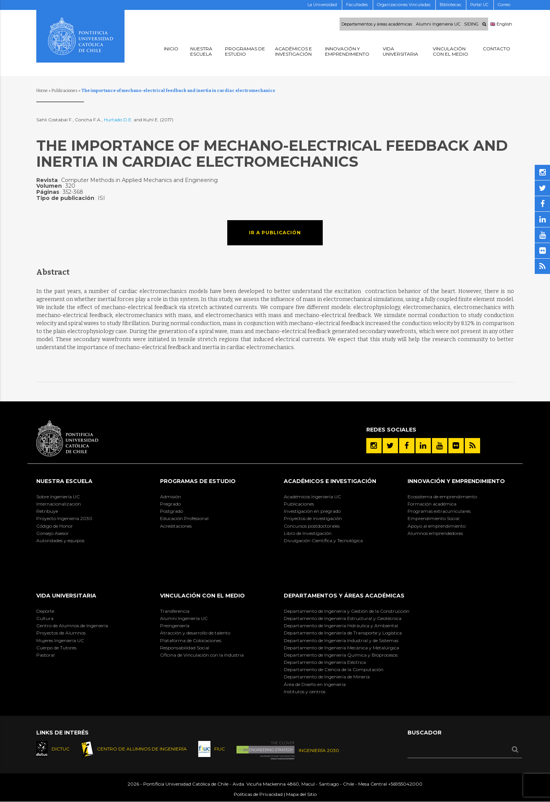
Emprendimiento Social (433, 518)
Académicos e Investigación (330, 481)
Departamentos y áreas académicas (376, 24)
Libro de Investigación (308, 533)
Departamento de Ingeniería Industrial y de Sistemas (341, 640)
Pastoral (45, 655)
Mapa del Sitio (301, 794)
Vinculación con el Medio (202, 595)
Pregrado (170, 504)
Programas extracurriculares (439, 511)
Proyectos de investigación (313, 518)
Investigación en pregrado (312, 511)
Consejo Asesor (52, 533)
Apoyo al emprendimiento (437, 526)
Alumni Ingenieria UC (438, 24)
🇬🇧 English (501, 24)
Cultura (44, 618)
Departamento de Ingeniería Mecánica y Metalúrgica (341, 648)
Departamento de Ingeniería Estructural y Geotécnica (342, 618)
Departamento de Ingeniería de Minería (327, 677)
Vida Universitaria (66, 595)
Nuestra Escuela (64, 481)
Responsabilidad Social (184, 648)
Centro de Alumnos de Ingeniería (72, 625)
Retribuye (47, 511)
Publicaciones (65, 90)
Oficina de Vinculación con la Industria (202, 655)
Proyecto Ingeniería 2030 (64, 518)
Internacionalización (58, 504)
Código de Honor (54, 526)
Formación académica (432, 504)
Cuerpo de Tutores (56, 648)
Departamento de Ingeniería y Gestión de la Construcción (346, 611)
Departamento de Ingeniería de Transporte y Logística (343, 633)
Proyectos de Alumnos (61, 633)
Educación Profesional (184, 518)
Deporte (45, 611)
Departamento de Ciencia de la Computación (333, 669)
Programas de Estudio (198, 481)
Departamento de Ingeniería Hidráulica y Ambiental (341, 625)
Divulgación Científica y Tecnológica (323, 540)
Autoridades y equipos (60, 540)
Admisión (170, 496)
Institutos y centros (304, 691)
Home (42, 90)
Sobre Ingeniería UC (58, 496)
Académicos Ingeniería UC (312, 496)
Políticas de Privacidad (258, 794)
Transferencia (174, 611)
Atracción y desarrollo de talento (195, 633)
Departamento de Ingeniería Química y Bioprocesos (341, 655)
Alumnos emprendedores (435, 533)
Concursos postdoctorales (312, 526)
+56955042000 (405, 784)
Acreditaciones (176, 526)
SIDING (471, 24)
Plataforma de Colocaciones (190, 640)
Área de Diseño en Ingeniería (315, 684)
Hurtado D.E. (118, 119)
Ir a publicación (275, 232)
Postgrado (171, 511)
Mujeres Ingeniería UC (60, 640)
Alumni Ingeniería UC (184, 618)
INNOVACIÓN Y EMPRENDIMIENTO (456, 481)
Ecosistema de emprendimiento (442, 496)
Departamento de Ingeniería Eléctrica (325, 662)
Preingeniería (174, 625)
